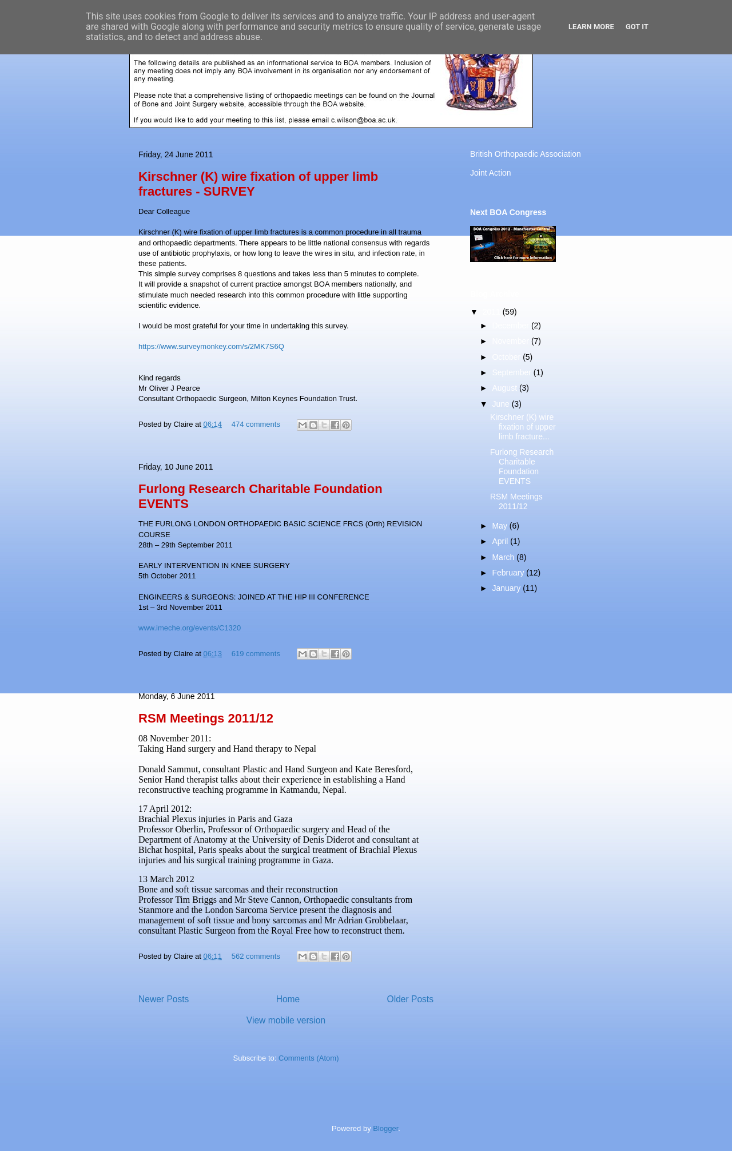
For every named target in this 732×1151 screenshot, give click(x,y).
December (511, 325)
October (507, 357)
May (500, 525)
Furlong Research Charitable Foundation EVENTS (522, 466)
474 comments (256, 424)
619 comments (256, 653)
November (511, 341)
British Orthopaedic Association (525, 153)
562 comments (256, 956)
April (501, 541)
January (507, 588)
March (504, 557)
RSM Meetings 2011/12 (205, 718)
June (501, 403)
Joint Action (490, 172)
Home (288, 999)
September (512, 372)
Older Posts (410, 999)
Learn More (591, 26)
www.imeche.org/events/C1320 (189, 628)
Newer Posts (163, 999)
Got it (637, 26)
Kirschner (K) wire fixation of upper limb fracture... (523, 426)
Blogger (385, 1128)
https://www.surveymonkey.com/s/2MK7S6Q (211, 346)
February (509, 572)
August (505, 387)
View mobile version (285, 1020)
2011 (493, 311)
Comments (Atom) (309, 1058)
